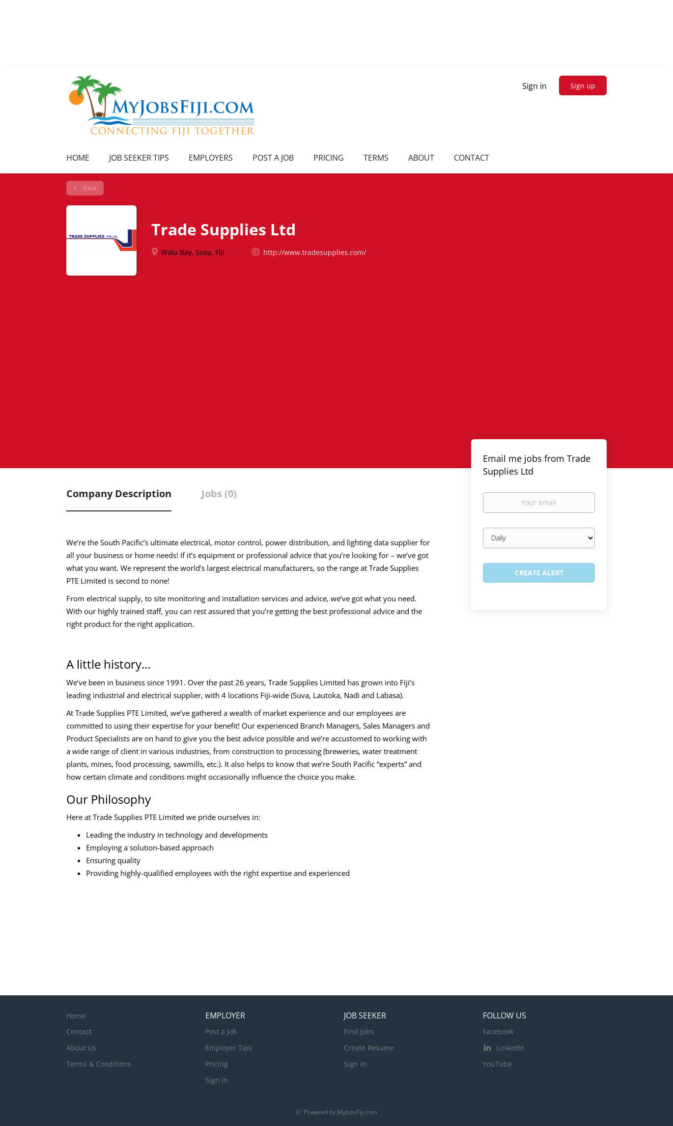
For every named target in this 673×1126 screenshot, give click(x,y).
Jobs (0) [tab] (219, 493)
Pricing (216, 1064)
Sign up (582, 85)
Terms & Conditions (98, 1064)
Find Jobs (359, 1031)
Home (75, 1015)
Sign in (534, 86)
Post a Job (221, 1031)
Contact (78, 1031)
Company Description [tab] (118, 493)
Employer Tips (228, 1047)
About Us (81, 1047)
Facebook (498, 1031)
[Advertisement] (336, 363)
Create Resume (369, 1047)
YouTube (497, 1064)
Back (89, 188)
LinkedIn (511, 1047)
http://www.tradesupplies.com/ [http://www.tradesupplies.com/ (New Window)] (314, 252)
